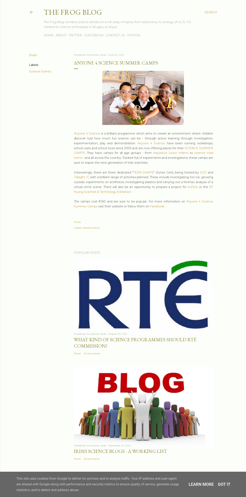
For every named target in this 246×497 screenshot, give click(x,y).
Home (48, 35)
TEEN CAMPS (143, 172)
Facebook (157, 206)
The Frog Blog (73, 12)
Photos (133, 35)
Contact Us (115, 35)
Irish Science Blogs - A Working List (120, 451)
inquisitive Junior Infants (171, 153)
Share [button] (33, 55)
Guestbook (94, 35)
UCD (203, 172)
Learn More (201, 484)
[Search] (211, 12)
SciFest (192, 187)
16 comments (91, 458)
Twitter (75, 35)
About (61, 35)
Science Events (40, 71)
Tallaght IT (81, 177)
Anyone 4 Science (87, 133)
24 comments (92, 353)
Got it (224, 484)
